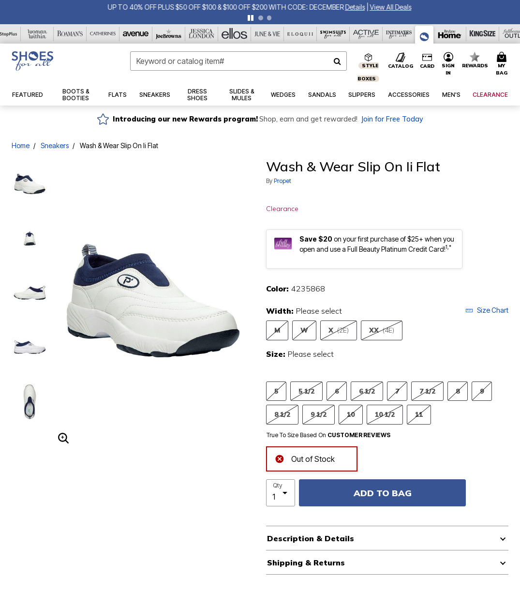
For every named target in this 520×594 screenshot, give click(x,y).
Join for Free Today (392, 119)
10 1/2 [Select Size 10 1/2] (385, 414)
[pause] (250, 18)
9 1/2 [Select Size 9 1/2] (319, 414)
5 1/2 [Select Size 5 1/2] (306, 391)
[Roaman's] (70, 34)
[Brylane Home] (449, 34)
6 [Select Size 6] (337, 391)
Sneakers (55, 145)
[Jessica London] (201, 34)
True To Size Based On (328, 435)
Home (21, 145)
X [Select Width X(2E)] (338, 330)
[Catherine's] (103, 34)
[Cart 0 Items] (502, 64)
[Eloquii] (300, 34)
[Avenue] (135, 34)
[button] (448, 64)
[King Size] (482, 34)
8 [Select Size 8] (458, 391)
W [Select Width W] (304, 330)
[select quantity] (281, 492)
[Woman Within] (37, 34)
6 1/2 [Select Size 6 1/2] (367, 391)
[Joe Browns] (168, 34)
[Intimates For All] (399, 34)
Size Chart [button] (486, 310)
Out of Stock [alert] (305, 458)
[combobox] (238, 61)
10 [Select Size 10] (351, 414)
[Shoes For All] (424, 35)
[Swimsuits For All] (333, 34)
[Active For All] (366, 34)
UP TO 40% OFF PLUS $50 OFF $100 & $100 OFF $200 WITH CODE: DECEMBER (227, 7)
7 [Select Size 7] (397, 391)
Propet (282, 180)
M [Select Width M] (277, 330)
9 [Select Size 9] (482, 391)
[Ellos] (234, 34)
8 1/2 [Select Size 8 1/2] (282, 414)
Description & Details (310, 538)
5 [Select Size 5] (276, 391)
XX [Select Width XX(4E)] (381, 330)
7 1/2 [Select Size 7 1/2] (427, 391)
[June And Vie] (267, 34)
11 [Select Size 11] (419, 414)
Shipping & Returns (306, 562)
